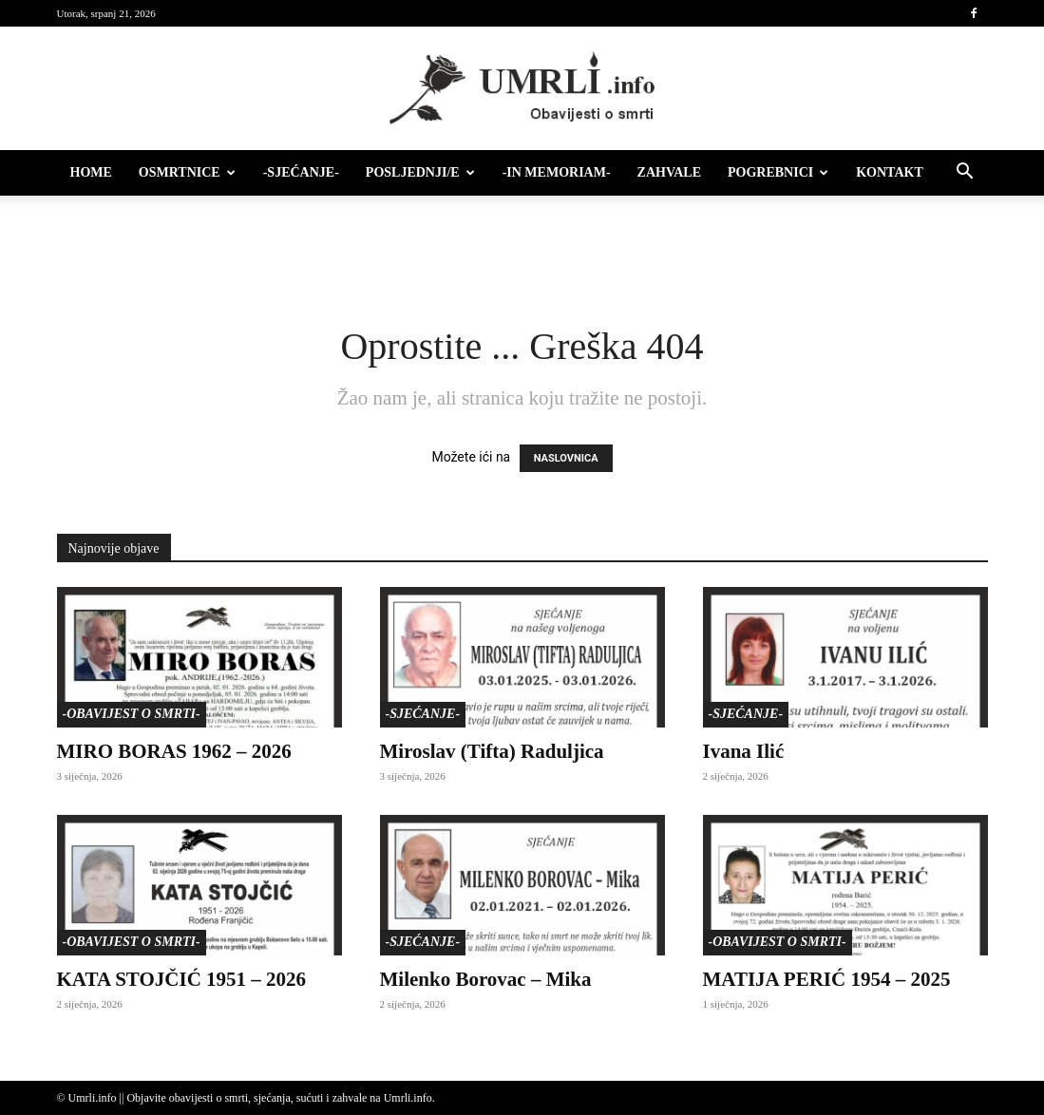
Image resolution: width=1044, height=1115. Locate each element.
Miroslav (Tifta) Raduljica (492, 751)
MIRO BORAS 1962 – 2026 (174, 751)
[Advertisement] (522, 246)
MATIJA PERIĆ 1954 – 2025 (827, 979)
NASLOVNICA (566, 458)
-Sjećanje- (301, 172)
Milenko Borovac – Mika (486, 979)
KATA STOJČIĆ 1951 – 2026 (182, 979)
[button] (965, 174)
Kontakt (889, 172)
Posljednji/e (420, 172)
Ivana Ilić (744, 751)
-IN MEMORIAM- (557, 172)
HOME (91, 172)
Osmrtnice (187, 172)
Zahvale (669, 172)
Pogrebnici (778, 172)
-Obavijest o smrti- (131, 714)
